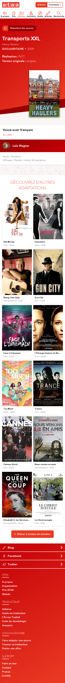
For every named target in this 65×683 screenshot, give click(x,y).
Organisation (9, 586)
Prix (14, 14)
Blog (33, 547)
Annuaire (31, 14)
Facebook (33, 555)
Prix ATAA (8, 590)
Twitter (33, 564)
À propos (7, 581)
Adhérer (41, 4)
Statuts (6, 594)
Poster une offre (11, 648)
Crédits (6, 675)
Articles (48, 14)
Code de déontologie (14, 621)
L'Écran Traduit (11, 617)
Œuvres (21, 14)
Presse (6, 671)
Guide (40, 14)
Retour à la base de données (32, 534)
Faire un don (9, 663)
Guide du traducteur (14, 613)
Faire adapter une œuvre (16, 640)
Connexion (55, 4)
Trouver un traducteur (15, 644)
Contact (6, 667)
